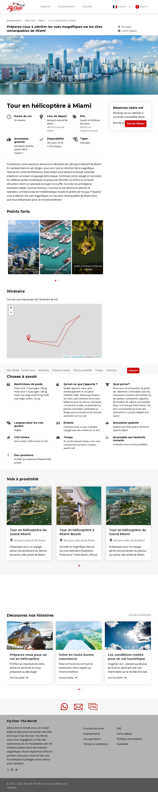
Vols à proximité (82, 369)
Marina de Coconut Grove (24, 269)
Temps (99, 369)
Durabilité (122, 742)
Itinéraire (43, 369)
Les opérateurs (92, 737)
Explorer (45, 6)
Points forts (28, 369)
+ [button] (11, 306)
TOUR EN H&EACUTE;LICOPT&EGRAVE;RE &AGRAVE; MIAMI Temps (79, 589)
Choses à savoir (61, 369)
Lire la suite (19, 676)
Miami (41, 20)
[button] (55, 279)
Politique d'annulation (129, 737)
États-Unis (30, 20)
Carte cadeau (127, 30)
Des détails (13, 369)
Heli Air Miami (135, 123)
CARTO (98, 355)
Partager (125, 26)
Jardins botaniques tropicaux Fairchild (88, 267)
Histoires (87, 6)
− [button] (11, 311)
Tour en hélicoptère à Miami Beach (76, 530)
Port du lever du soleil (56, 269)
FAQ (119, 727)
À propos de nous (93, 727)
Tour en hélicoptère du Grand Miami (28, 530)
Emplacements (66, 6)
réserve (133, 369)
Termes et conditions (95, 742)
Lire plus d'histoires (139, 613)
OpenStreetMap (78, 355)
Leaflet (66, 355)
